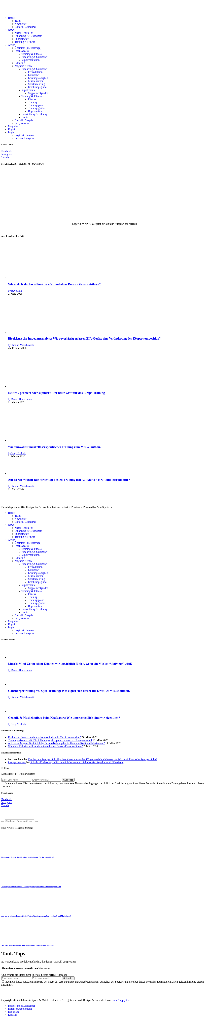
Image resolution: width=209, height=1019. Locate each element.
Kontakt (12, 1014)
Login (11, 132)
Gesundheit (34, 75)
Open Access (22, 50)
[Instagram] (6, 154)
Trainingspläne (36, 105)
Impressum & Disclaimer (21, 1005)
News (11, 29)
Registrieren (14, 129)
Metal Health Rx (24, 32)
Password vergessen (25, 138)
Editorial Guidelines (25, 26)
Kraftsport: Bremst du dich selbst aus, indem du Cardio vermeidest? (44, 737)
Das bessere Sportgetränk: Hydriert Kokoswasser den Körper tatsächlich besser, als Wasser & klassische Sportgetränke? (92, 759)
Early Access (22, 123)
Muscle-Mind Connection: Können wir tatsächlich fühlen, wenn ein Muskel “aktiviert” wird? (70, 663)
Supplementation (30, 59)
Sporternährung (36, 84)
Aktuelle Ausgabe (24, 120)
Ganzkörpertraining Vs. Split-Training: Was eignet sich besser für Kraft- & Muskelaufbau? (69, 690)
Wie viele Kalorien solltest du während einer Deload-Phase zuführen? (54, 284)
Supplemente (22, 38)
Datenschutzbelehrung (20, 1008)
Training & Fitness (25, 41)
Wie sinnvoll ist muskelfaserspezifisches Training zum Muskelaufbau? (54, 447)
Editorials (20, 62)
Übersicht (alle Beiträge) (28, 47)
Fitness (32, 99)
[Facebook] (6, 151)
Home (11, 17)
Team (18, 20)
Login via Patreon (24, 135)
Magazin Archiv (23, 66)
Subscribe (68, 780)
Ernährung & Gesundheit (28, 35)
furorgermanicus (17, 762)
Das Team (13, 1011)
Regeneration (35, 111)
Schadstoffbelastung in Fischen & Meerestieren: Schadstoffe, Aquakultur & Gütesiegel (76, 762)
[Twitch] (5, 157)
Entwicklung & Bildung (34, 114)
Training (32, 102)
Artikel (12, 44)
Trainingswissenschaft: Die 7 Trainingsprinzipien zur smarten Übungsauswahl (50, 740)
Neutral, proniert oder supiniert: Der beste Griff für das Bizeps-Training (56, 393)
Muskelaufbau (36, 81)
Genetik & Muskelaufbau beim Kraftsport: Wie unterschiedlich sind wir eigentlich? (64, 717)
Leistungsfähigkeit (38, 78)
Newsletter (20, 23)
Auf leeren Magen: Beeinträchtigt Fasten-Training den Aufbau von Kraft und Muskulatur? (69, 479)
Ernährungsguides (38, 87)
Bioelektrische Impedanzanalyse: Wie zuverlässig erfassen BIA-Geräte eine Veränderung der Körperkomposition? (84, 338)
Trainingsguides (36, 108)
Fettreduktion (35, 72)
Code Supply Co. (121, 1000)
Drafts (24, 117)
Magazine (13, 126)
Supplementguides (38, 93)
